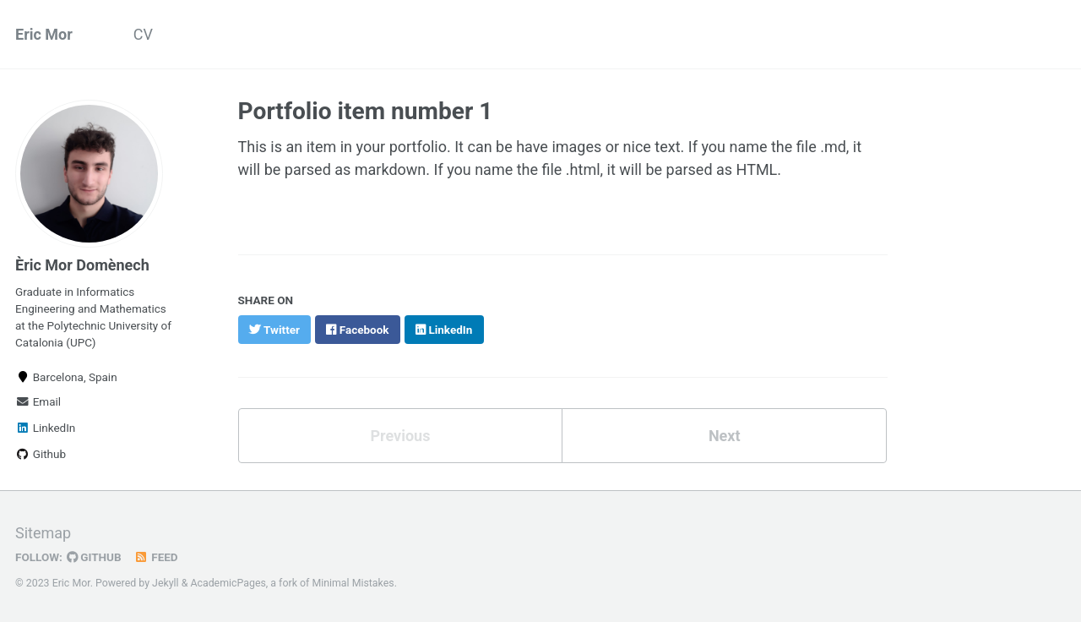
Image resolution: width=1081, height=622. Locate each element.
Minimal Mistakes (353, 583)
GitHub (94, 557)
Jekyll (165, 583)
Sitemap (43, 533)
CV (143, 34)
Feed (156, 557)
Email (38, 401)
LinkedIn (45, 427)
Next (725, 436)
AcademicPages (227, 583)
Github (40, 454)
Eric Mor (44, 34)
